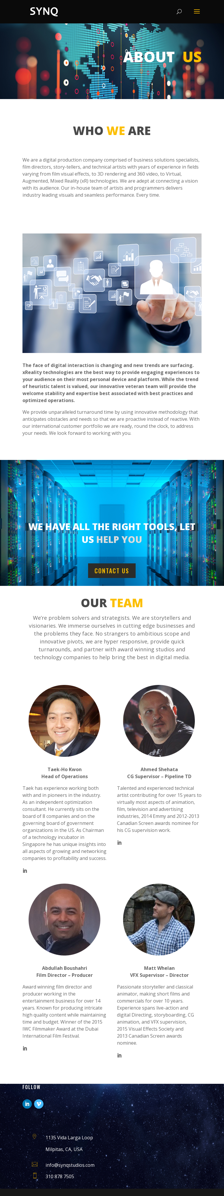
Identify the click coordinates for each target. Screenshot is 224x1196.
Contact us (111, 570)
